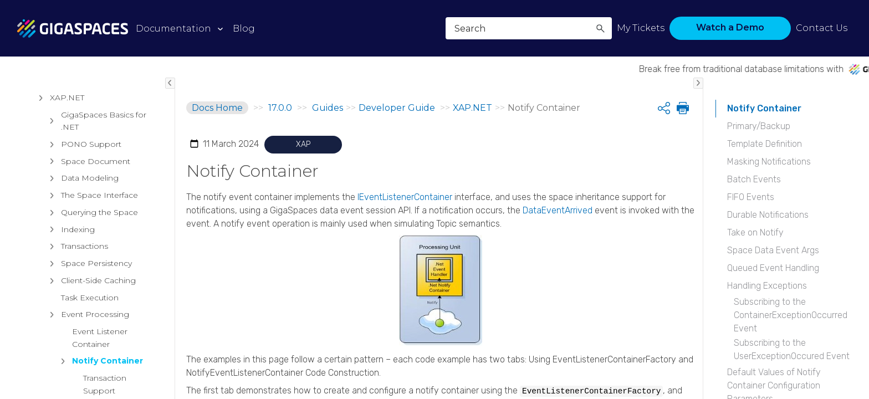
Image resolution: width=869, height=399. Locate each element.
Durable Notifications (768, 214)
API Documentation (89, 258)
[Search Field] (529, 28)
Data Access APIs (75, 343)
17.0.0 (280, 108)
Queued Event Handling (773, 268)
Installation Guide (63, 207)
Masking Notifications (769, 161)
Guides (35, 186)
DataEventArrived (557, 210)
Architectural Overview (71, 159)
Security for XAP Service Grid (96, 367)
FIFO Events (750, 197)
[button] (600, 28)
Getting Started (71, 241)
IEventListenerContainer (404, 197)
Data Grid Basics (73, 275)
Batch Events (754, 179)
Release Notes (52, 106)
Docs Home (217, 108)
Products (40, 132)
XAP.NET (58, 390)
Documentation (173, 28)
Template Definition (764, 144)
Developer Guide (63, 224)
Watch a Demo (730, 27)
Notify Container (764, 108)
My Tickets (640, 28)
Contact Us (821, 28)
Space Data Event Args (773, 250)
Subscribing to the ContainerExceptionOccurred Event (790, 315)
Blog (244, 28)
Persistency (63, 310)
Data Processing (73, 326)
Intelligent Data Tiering (85, 292)
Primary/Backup (758, 126)
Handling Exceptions (767, 285)
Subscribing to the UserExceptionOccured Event (792, 349)
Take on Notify (755, 232)
